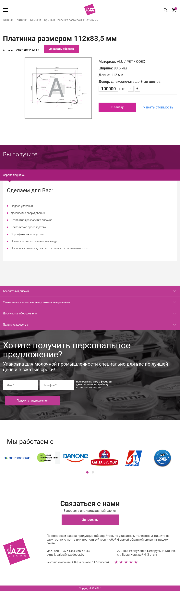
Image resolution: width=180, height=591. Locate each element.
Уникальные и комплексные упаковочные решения (36, 302)
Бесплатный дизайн (16, 291)
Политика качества (15, 324)
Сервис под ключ (14, 175)
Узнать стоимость (158, 107)
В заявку (117, 107)
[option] (58, 88)
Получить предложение (32, 400)
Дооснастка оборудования (20, 313)
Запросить (90, 520)
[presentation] (147, 388)
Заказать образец (61, 49)
